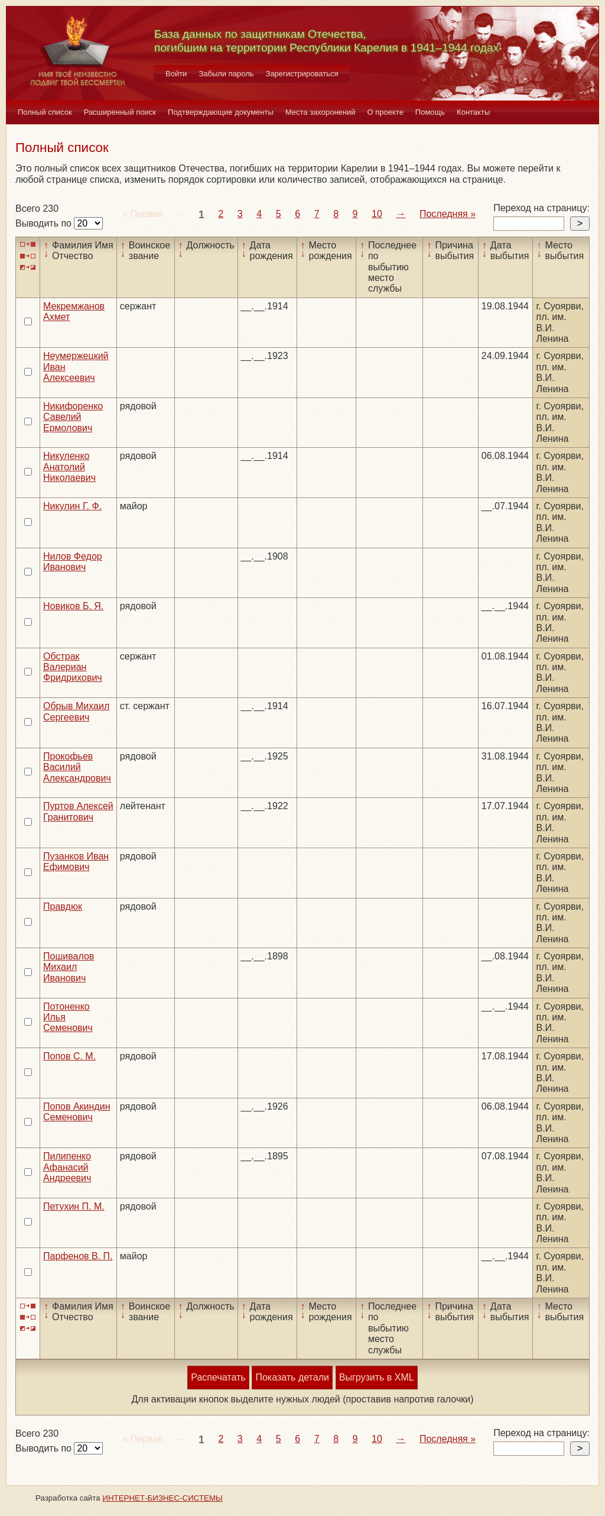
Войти (176, 73)
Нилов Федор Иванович (72, 561)
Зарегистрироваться (302, 73)
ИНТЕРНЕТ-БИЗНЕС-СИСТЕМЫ (162, 1498)
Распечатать (218, 1377)
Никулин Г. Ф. (72, 506)
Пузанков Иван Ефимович (76, 861)
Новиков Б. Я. (73, 606)
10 (377, 214)
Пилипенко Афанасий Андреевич (67, 1167)
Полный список (45, 112)
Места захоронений (320, 112)
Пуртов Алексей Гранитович (78, 811)
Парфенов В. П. (78, 1256)
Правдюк (62, 906)
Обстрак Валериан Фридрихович (72, 667)
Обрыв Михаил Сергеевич (76, 711)
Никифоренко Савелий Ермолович (73, 417)
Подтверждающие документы (221, 112)
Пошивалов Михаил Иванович (68, 967)
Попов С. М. (69, 1056)
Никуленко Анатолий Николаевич (69, 467)
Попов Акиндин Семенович (76, 1111)
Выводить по (44, 223)
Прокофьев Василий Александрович (77, 767)
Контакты (473, 112)
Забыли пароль (226, 73)
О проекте (385, 112)
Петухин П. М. (74, 1206)
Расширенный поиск (120, 112)
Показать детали (291, 1377)
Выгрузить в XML (376, 1377)
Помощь (430, 112)
